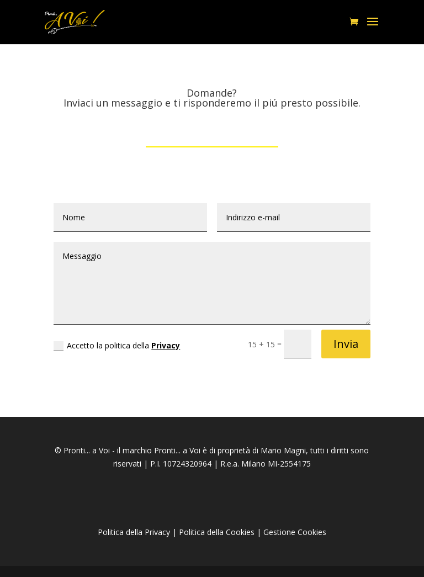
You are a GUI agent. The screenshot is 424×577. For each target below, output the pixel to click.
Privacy (165, 345)
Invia (345, 343)
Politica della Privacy (134, 532)
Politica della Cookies (217, 532)
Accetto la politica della (117, 345)
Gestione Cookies (294, 532)
